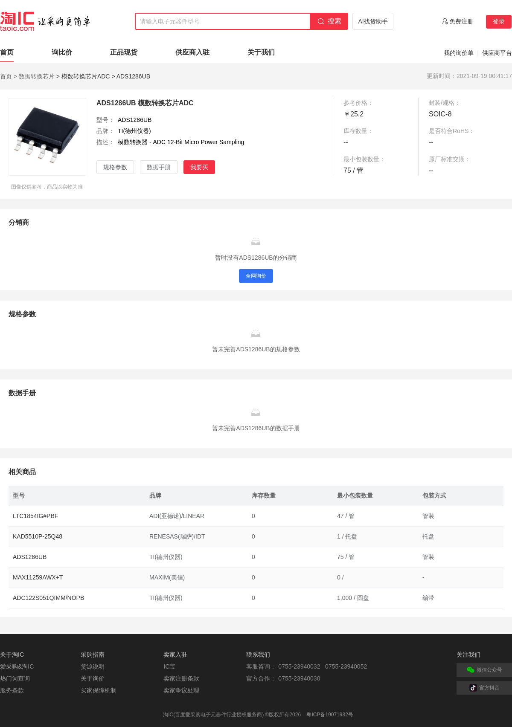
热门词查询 (15, 678)
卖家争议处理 (181, 690)
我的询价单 (459, 52)
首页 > (8, 76)
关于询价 (93, 678)
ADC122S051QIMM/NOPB (48, 597)
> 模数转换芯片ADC (83, 76)
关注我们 (468, 654)
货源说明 (93, 666)
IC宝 (169, 666)
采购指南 (93, 654)
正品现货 (123, 52)
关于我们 (261, 52)
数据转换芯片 (37, 76)
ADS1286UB (30, 556)
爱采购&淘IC (17, 666)
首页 (7, 52)
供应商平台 (497, 52)
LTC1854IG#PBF (35, 516)
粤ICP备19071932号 (329, 715)
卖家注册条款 (181, 678)
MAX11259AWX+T (38, 577)
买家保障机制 (98, 690)
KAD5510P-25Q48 (37, 536)
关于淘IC (12, 654)
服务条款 (12, 690)
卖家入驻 (175, 654)
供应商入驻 (192, 52)
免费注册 (461, 21)
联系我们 (258, 654)
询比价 (62, 52)
